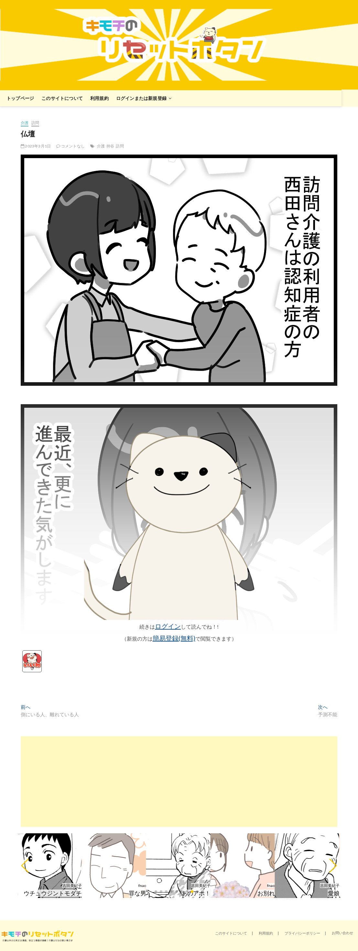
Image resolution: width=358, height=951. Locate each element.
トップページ (20, 98)
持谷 (110, 146)
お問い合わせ (342, 933)
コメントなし (70, 146)
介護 (24, 122)
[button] (25, 866)
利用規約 (99, 98)
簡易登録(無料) (174, 638)
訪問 (35, 122)
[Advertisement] (179, 781)
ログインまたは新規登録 (141, 98)
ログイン (168, 626)
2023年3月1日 (36, 146)
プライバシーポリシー (302, 933)
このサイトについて (62, 98)
